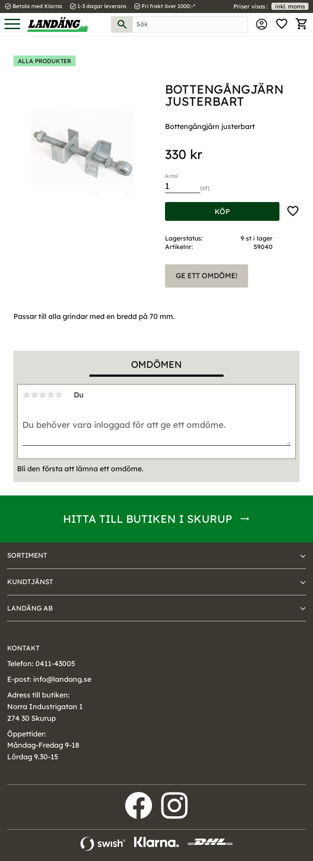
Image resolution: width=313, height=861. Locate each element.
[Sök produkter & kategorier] (190, 24)
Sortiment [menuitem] (27, 555)
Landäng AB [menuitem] (30, 608)
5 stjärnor (59, 395)
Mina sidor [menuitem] (261, 24)
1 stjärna (26, 395)
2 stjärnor (34, 395)
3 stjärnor (42, 395)
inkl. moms (290, 6)
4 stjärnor (51, 395)
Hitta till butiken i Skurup (147, 518)
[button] (12, 24)
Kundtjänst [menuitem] (30, 581)
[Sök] (122, 24)
